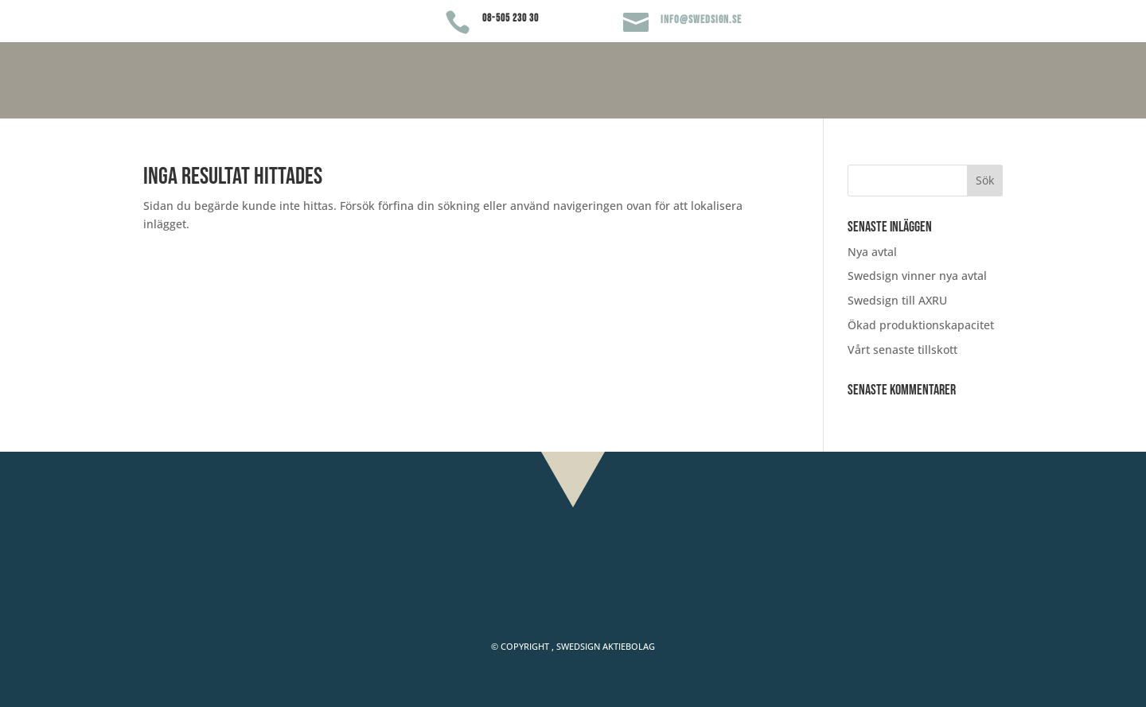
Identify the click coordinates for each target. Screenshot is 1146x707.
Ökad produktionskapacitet (921, 324)
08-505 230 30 (510, 18)
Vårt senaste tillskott (902, 349)
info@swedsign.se (701, 19)
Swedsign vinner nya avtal (917, 275)
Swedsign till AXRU (897, 300)
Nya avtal (872, 251)
